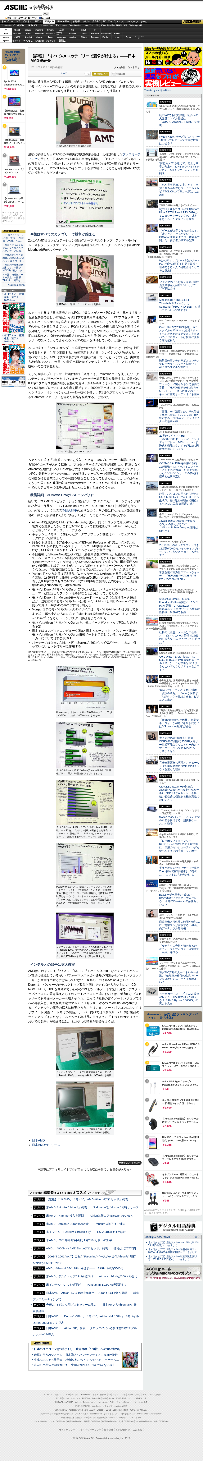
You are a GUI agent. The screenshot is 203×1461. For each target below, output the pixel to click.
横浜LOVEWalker (74, 1421)
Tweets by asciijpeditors (157, 90)
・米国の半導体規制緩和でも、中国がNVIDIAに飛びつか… (13, 268)
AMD (28, 34)
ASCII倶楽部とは (16, 285)
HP (95, 30)
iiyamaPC (39, 30)
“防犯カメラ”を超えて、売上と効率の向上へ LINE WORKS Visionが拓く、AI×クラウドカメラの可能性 (179, 168)
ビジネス (27, 21)
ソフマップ (50, 41)
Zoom (128, 37)
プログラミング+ (91, 25)
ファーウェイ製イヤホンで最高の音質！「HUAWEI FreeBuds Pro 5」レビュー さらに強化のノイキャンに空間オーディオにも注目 (179, 389)
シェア (64, 73)
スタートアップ (131, 22)
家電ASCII (32, 25)
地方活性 (111, 25)
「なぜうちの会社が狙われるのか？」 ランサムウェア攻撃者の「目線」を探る (179, 949)
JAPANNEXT (39, 40)
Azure (50, 37)
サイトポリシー (67, 1429)
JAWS (17, 37)
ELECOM (17, 34)
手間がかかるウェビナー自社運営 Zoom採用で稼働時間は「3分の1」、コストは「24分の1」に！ (180, 871)
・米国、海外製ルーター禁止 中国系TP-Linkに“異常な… (12, 277)
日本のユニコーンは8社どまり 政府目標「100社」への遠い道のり (77, 1349)
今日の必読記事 (67, 1418)
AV (104, 21)
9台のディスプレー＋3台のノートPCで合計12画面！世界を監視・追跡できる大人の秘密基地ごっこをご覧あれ (179, 265)
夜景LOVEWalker (109, 1421)
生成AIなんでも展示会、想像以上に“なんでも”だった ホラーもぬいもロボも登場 (86, 1359)
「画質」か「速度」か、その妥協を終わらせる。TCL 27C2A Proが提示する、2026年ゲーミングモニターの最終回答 (179, 416)
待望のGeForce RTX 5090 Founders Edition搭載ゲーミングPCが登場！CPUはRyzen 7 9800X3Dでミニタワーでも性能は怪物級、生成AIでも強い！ (179, 605)
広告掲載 (137, 1429)
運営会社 (108, 1429)
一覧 (87, 74)
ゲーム (144, 22)
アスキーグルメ (47, 25)
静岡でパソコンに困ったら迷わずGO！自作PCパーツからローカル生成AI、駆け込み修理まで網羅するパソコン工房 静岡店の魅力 (179, 498)
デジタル (41, 7)
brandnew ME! (62, 41)
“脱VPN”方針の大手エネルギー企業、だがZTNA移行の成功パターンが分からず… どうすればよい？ (179, 977)
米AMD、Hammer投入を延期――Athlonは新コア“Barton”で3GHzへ (89, 1215)
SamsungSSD (59, 33)
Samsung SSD (61, 1410)
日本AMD (38, 1140)
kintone (39, 37)
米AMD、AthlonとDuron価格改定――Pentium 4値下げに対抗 (85, 1223)
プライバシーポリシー (89, 1429)
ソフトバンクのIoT (139, 37)
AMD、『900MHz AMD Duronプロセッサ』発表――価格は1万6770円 (91, 1248)
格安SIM (21, 25)
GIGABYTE (50, 34)
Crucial (84, 34)
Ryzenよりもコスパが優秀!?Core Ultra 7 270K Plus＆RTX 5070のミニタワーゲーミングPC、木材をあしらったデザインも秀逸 (179, 214)
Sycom (50, 30)
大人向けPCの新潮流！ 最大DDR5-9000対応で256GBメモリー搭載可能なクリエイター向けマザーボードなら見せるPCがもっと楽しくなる (179, 744)
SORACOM (90, 1410)
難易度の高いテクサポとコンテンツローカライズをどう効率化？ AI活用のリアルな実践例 (179, 364)
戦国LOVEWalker (161, 1421)
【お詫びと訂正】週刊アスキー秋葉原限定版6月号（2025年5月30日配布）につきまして (173, 1258)
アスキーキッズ (8, 25)
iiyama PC (96, 1398)
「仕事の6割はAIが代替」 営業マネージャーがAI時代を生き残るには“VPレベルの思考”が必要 (179, 723)
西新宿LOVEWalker (92, 1421)
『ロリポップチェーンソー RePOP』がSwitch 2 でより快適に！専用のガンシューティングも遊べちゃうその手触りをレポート (179, 845)
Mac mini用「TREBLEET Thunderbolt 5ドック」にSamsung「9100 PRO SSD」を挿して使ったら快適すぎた (179, 304)
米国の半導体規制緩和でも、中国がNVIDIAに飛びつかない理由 (74, 1365)
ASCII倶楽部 (192, 22)
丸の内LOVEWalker (143, 1421)
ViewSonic (106, 34)
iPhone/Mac (63, 21)
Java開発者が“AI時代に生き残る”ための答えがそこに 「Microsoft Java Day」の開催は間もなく (178, 525)
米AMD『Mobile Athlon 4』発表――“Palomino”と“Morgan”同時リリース (92, 1207)
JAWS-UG (69, 1402)
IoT (18, 21)
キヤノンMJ (28, 41)
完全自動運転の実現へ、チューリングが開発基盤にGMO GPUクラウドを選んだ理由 (179, 766)
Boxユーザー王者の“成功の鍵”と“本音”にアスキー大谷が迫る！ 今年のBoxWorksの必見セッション (179, 899)
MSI (72, 30)
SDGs (103, 25)
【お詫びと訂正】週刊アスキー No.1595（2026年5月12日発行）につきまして (173, 1244)
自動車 (76, 21)
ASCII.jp (15, 7)
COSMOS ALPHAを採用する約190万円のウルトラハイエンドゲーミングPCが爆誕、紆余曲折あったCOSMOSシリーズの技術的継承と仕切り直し (178, 470)
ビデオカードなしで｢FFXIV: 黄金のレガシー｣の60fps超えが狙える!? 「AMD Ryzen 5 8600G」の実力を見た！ (179, 998)
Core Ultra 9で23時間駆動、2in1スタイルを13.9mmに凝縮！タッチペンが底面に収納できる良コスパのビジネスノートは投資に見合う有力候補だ (179, 334)
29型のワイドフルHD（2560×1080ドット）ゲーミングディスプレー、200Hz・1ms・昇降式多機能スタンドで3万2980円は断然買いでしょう (179, 442)
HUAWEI (95, 34)
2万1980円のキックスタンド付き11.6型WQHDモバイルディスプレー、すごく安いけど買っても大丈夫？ (179, 550)
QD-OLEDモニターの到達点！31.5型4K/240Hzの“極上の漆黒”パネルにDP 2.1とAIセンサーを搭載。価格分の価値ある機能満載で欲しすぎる (179, 793)
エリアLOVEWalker (57, 1421)
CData (84, 37)
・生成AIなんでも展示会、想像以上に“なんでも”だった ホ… (13, 258)
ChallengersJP (135, 25)
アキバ (111, 21)
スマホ (119, 21)
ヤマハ (117, 37)
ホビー (86, 21)
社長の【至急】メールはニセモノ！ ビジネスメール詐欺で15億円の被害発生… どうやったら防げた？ (179, 637)
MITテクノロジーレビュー (130, 1418)
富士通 (17, 30)
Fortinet (106, 37)
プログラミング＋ (111, 1414)
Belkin (117, 34)
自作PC (96, 21)
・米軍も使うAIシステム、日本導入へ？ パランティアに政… (12, 248)
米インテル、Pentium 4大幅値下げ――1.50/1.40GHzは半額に (86, 1232)
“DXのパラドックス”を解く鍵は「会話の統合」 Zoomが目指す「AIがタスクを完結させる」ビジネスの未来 (179, 694)
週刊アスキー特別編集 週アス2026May (14, 338)
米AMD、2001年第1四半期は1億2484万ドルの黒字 (79, 1240)
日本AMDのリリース (46, 1144)
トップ (5, 21)
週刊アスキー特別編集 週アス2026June (14, 297)
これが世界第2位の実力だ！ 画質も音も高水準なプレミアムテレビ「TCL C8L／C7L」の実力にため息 (179, 189)
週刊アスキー (61, 25)
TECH (38, 21)
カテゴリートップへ (130, 1163)
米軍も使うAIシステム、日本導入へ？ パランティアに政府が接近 (76, 1354)
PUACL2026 (121, 25)
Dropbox (73, 37)
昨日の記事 (69, 510)
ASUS (84, 30)
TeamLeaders (75, 25)
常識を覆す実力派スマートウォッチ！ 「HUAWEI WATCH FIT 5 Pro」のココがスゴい (179, 576)
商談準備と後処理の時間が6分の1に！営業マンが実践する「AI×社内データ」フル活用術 (179, 925)
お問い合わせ (123, 1429)
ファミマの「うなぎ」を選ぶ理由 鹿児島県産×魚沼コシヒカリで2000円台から (180, 285)
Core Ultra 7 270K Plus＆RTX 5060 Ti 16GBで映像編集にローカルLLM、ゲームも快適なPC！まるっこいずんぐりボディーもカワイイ (179, 663)
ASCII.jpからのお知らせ (157, 1237)
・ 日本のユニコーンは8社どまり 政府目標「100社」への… (13, 238)
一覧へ (196, 1237)
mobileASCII (111, 1418)
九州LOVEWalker (126, 1421)
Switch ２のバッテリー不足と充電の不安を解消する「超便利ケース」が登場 (179, 820)
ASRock (72, 34)
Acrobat (28, 37)
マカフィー (17, 41)
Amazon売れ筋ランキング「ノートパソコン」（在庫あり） (13, 56)
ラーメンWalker (40, 1421)
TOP (43, 1395)
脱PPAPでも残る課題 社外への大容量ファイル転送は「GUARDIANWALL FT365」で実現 (179, 120)
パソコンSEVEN (61, 29)
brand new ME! (120, 1406)
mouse (28, 30)
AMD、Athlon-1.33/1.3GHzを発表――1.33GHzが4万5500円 (84, 1268)
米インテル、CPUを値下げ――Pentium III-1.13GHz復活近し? (86, 1284)
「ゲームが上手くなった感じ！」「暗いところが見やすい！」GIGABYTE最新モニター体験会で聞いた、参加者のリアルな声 (179, 235)
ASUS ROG (39, 34)
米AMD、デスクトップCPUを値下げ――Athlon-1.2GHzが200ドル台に (91, 1276)
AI (12, 21)
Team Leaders (96, 1414)
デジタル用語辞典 (97, 1418)
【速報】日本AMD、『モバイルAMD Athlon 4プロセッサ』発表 (87, 1199)
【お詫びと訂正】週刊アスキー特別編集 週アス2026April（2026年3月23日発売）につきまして (172, 1251)
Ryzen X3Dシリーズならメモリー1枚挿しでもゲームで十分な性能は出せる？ (179, 140)
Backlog (95, 37)
